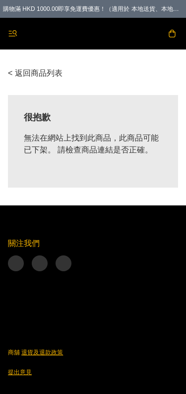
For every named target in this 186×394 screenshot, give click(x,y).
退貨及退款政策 (42, 352)
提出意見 (20, 372)
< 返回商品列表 (35, 73)
